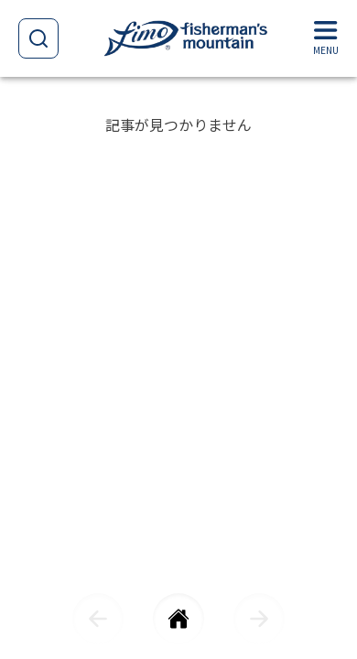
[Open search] (38, 38)
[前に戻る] (98, 618)
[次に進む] (259, 618)
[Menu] (326, 39)
